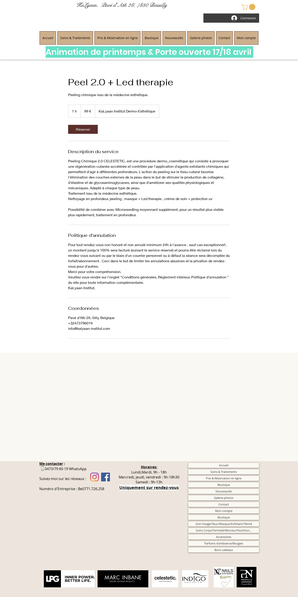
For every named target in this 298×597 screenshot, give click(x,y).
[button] (249, 7)
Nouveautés (224, 491)
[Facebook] (105, 477)
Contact (223, 504)
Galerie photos (224, 498)
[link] (83, 129)
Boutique (224, 485)
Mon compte (223, 511)
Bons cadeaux (223, 550)
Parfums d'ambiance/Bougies (223, 543)
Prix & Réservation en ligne (223, 478)
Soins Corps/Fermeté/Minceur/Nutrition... (223, 530)
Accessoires (223, 537)
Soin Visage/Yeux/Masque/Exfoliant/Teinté (224, 524)
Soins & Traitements (223, 472)
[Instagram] (94, 477)
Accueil (223, 465)
